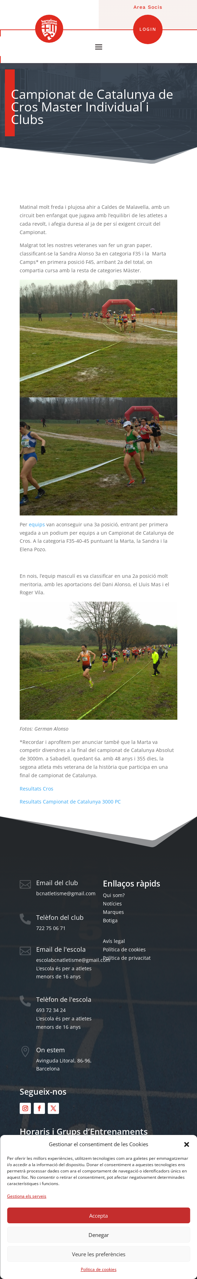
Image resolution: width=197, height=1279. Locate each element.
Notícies (112, 903)
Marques (113, 912)
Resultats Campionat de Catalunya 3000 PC (70, 801)
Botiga (110, 920)
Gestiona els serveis (26, 1196)
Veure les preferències (98, 1254)
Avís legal (114, 941)
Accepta (98, 1215)
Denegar (98, 1234)
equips (37, 524)
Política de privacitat (127, 958)
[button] (186, 1144)
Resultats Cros (36, 788)
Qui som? (114, 895)
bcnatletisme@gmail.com (66, 893)
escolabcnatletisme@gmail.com (73, 960)
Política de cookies (99, 1269)
